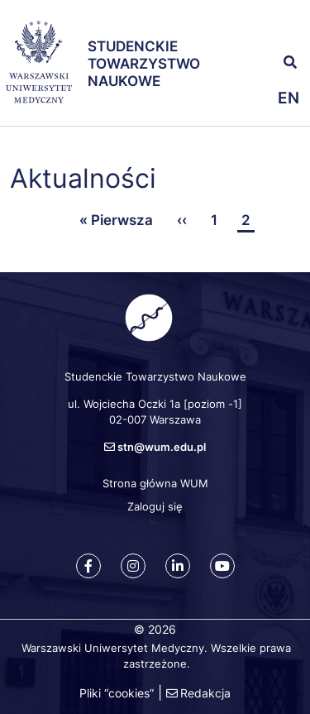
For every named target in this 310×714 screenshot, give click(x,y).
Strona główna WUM (155, 483)
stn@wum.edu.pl (161, 446)
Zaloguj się (155, 506)
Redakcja (205, 693)
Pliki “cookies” (116, 693)
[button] (285, 25)
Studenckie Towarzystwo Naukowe (144, 64)
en (288, 98)
